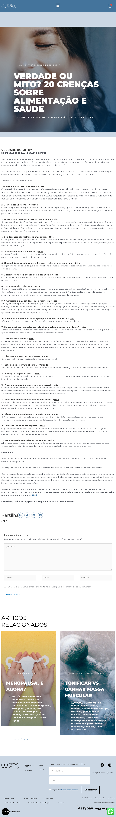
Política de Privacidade (69, 790)
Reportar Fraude (9, 799)
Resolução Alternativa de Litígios (39, 803)
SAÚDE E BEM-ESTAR (48, 65)
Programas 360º (29, 765)
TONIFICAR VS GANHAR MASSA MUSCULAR (84, 689)
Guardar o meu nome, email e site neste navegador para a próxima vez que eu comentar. (49, 587)
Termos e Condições (30, 799)
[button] (58, 5)
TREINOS (100, 673)
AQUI (34, 495)
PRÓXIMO (23, 739)
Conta (41, 769)
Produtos (28, 770)
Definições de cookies (12, 803)
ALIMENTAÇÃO (27, 65)
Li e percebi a (64, 790)
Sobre (41, 765)
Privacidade (49, 799)
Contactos (61, 803)
